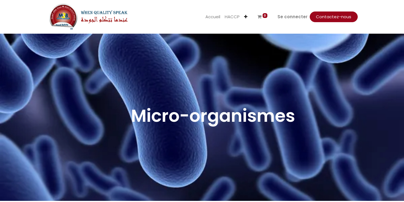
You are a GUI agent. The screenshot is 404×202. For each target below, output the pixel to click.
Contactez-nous (333, 17)
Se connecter (292, 17)
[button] (246, 17)
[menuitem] (212, 17)
